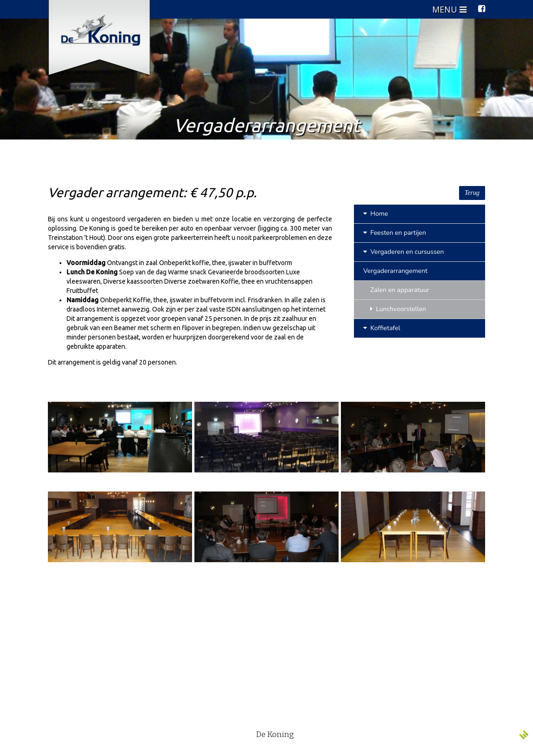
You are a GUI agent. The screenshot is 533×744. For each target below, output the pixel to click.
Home (375, 213)
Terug (472, 192)
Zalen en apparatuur (399, 290)
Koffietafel (381, 328)
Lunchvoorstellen (398, 309)
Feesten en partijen (394, 232)
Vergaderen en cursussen (403, 251)
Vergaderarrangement (395, 270)
